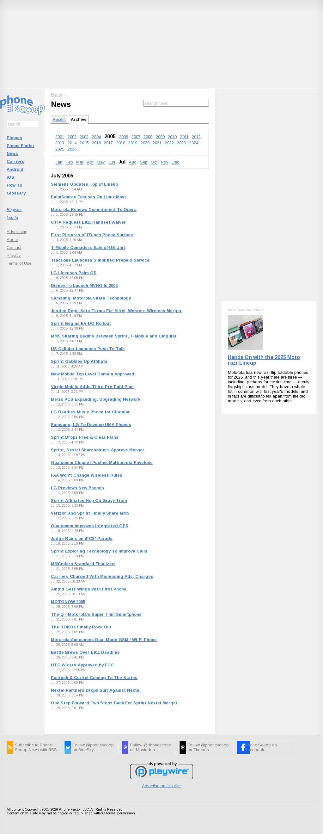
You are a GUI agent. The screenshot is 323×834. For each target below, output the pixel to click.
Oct (154, 162)
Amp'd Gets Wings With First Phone (88, 589)
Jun (111, 162)
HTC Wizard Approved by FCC (82, 665)
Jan (58, 162)
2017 (108, 143)
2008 (147, 136)
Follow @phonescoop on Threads (208, 747)
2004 (96, 136)
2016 (96, 143)
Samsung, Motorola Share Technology (91, 298)
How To (14, 185)
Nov (164, 162)
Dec (175, 162)
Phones (14, 137)
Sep (144, 162)
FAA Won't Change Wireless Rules (86, 475)
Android (15, 169)
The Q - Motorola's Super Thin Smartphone (96, 614)
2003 (84, 136)
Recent (59, 119)
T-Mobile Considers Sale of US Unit (88, 247)
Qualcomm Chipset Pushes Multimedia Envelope (102, 462)
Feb (69, 162)
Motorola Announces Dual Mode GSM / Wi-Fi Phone (104, 639)
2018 (120, 143)
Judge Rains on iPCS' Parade (82, 538)
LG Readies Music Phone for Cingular (90, 412)
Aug (133, 162)
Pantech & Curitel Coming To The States (94, 677)
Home (56, 94)
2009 (160, 136)
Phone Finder (20, 145)
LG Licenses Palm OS (73, 272)
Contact (14, 247)
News (12, 153)
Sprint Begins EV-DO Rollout (81, 323)
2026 (72, 149)
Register (14, 209)
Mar (79, 162)
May (101, 162)
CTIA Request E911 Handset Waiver (88, 222)
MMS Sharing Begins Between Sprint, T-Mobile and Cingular (114, 336)
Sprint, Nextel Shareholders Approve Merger (97, 450)
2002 (72, 136)
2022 (169, 143)
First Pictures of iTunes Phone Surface (92, 234)
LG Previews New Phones (77, 487)
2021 (157, 143)
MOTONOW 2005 (68, 601)
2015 (84, 143)
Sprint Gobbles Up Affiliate (79, 361)
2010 (172, 136)
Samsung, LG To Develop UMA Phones (91, 424)
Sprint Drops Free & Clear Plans (85, 437)
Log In (12, 217)
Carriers (15, 161)
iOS (10, 177)
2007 (135, 136)
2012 (196, 136)
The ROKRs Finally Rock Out (81, 627)
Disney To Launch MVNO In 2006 (84, 285)
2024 (193, 143)
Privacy (14, 255)
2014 (72, 143)
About (12, 239)
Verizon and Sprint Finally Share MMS (90, 513)
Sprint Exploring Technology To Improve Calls (99, 551)
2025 (59, 149)
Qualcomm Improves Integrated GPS (89, 525)
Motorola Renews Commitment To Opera (94, 209)
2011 (184, 136)
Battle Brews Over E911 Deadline (85, 652)
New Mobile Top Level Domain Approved (92, 374)
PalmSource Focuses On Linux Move (89, 197)
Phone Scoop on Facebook (261, 747)
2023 (181, 143)
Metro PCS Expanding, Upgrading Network (95, 399)
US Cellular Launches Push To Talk (88, 348)
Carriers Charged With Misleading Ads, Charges (102, 576)
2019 (132, 143)
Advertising (17, 231)
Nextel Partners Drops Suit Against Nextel (96, 690)
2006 (123, 136)
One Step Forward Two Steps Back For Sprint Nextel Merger (114, 703)
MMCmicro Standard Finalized (83, 563)
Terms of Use (19, 263)
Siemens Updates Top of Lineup (84, 184)
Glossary (16, 193)
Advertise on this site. (161, 785)
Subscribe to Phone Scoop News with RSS (36, 747)
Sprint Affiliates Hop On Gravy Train (89, 500)
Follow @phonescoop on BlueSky (93, 747)
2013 (59, 143)
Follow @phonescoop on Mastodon (150, 747)
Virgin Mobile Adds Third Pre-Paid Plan (92, 386)
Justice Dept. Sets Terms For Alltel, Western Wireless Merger (116, 310)
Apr (90, 162)
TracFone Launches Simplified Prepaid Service (100, 260)
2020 (145, 143)
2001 (59, 136)
